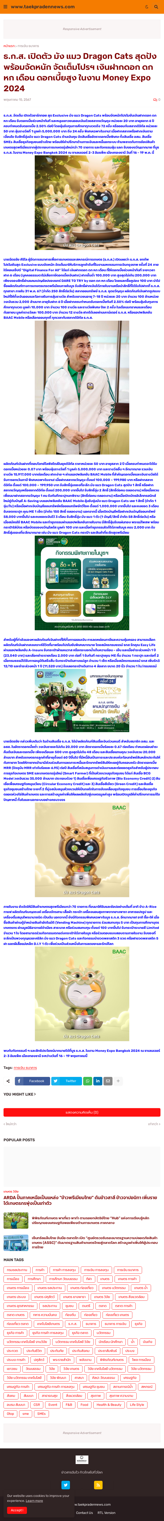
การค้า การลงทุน (64, 1270)
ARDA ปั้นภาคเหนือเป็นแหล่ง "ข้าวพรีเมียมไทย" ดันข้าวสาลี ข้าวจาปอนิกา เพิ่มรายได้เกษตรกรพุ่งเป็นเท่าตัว (80, 1200)
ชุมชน (69, 1306)
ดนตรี (86, 1306)
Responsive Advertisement (82, 29)
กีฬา (89, 1279)
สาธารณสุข (49, 1396)
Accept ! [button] (17, 1510)
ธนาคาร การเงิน (115, 1324)
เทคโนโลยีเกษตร (48, 1324)
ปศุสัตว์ (39, 1360)
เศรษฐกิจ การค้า (18, 1387)
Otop (10, 1414)
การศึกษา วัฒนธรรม (63, 1279)
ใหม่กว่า (11, 1124)
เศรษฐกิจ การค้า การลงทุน (56, 1387)
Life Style (137, 1405)
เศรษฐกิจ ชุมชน (94, 1387)
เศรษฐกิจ (130, 1378)
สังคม (11, 1396)
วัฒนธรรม (33, 1369)
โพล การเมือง (141, 1360)
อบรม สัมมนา (16, 1405)
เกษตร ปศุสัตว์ (44, 1297)
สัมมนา (28, 1396)
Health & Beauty (109, 1405)
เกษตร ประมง (16, 1297)
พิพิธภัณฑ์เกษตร (112, 1360)
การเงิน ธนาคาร (28, 46)
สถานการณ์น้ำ (123, 1387)
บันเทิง (147, 1342)
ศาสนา (79, 1378)
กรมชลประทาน (17, 1270)
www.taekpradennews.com (43, 6)
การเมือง (13, 1279)
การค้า (40, 1270)
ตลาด (103, 1306)
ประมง (129, 1351)
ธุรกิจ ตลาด (80, 1333)
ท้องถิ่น (70, 1315)
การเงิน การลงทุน (96, 1270)
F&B (69, 1405)
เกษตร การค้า (127, 1279)
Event (52, 1405)
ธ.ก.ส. (72, 1324)
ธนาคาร (91, 1324)
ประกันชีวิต (34, 1351)
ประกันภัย (57, 1351)
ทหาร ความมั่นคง (45, 1315)
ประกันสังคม (81, 1351)
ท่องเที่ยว (90, 1315)
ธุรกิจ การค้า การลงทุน (48, 1333)
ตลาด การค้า (123, 1306)
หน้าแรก (9, 46)
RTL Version (106, 1513)
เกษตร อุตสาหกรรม (20, 1306)
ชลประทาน (50, 1306)
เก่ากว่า (153, 1124)
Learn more (34, 1501)
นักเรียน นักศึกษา (110, 1342)
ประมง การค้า (16, 1360)
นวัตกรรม (103, 1333)
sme (25, 1414)
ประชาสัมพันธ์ (107, 1351)
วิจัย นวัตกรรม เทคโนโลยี (24, 1378)
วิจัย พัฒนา (58, 1378)
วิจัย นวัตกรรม (141, 1369)
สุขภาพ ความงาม (121, 1396)
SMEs (41, 1414)
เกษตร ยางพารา (74, 1297)
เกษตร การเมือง (18, 1288)
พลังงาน (85, 1360)
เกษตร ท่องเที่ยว (82, 1288)
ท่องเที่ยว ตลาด (18, 1324)
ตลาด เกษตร (16, 1315)
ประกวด (12, 1351)
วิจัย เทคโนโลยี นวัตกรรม (105, 1369)
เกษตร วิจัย (102, 1297)
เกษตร (105, 1279)
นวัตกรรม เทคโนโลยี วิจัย (73, 1342)
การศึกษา (34, 1279)
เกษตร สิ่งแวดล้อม (131, 1297)
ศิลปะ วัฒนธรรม (103, 1378)
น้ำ (132, 1342)
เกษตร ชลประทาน (50, 1288)
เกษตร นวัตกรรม (114, 1288)
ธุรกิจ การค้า (15, 1333)
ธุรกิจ (138, 1324)
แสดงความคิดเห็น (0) (82, 1112)
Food (84, 1405)
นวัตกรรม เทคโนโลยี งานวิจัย (27, 1342)
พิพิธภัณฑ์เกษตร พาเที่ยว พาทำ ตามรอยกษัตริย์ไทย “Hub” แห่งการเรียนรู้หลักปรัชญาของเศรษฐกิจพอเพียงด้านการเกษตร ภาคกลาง (90, 1220)
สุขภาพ (96, 1396)
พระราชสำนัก (62, 1360)
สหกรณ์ (146, 1387)
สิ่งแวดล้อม (74, 1396)
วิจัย (52, 1369)
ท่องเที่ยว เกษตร (117, 1315)
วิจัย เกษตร (71, 1369)
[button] (5, 7)
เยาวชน (12, 1369)
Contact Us (84, 1513)
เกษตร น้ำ (141, 1288)
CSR (37, 1405)
